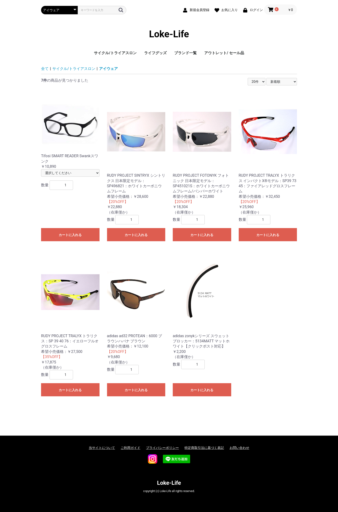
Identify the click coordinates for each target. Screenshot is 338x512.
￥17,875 (70, 308)
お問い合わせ (239, 448)
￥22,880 (136, 151)
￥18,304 (202, 151)
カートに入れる (70, 235)
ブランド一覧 (185, 53)
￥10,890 (70, 131)
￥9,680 (136, 306)
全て (45, 68)
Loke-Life (169, 34)
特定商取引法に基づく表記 (204, 448)
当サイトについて (102, 448)
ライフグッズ (155, 53)
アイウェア (108, 68)
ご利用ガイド (130, 448)
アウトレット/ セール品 (224, 53)
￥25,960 (268, 151)
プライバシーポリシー (162, 448)
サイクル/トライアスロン (115, 53)
